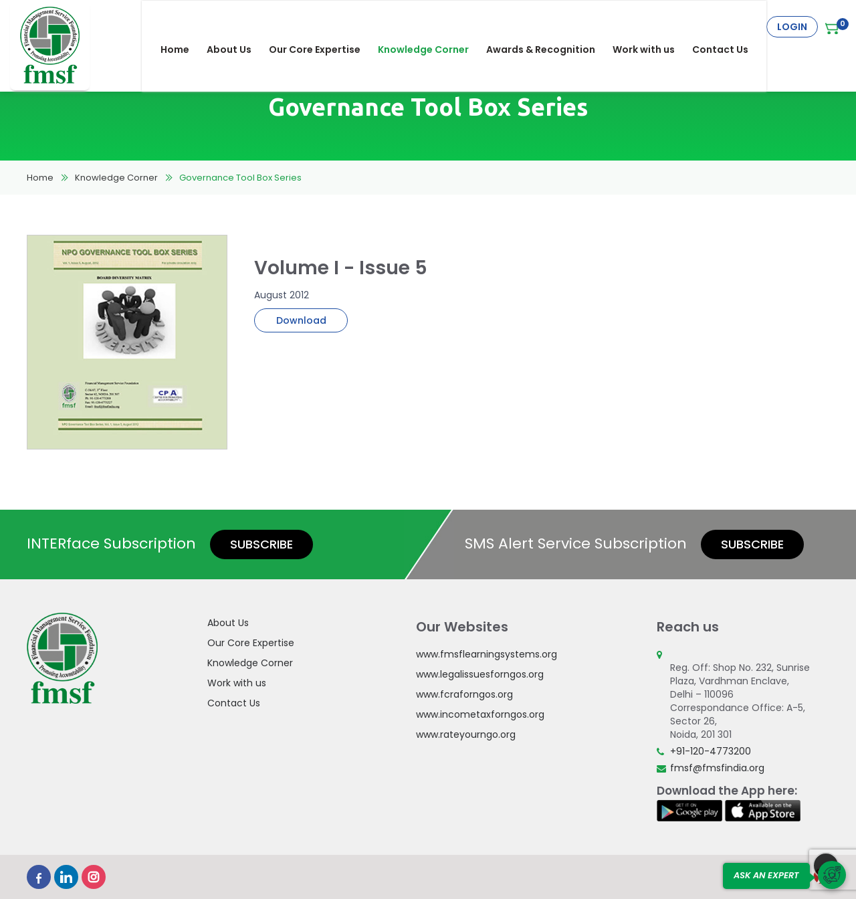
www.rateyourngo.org (466, 734)
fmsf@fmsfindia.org (717, 768)
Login (792, 26)
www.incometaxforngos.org (480, 714)
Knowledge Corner (432, 26)
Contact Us (730, 26)
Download (301, 320)
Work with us (653, 26)
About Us (238, 26)
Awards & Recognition (550, 26)
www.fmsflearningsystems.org (486, 654)
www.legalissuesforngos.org (480, 674)
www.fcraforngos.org (464, 694)
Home (184, 26)
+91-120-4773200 (710, 751)
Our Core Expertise (324, 26)
